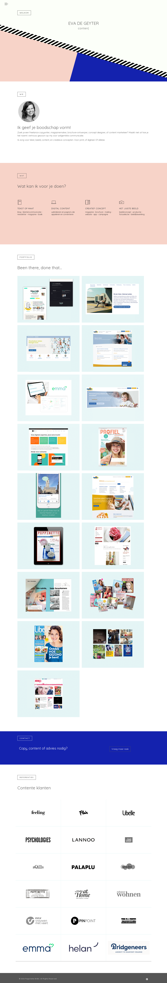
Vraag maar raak (120, 749)
